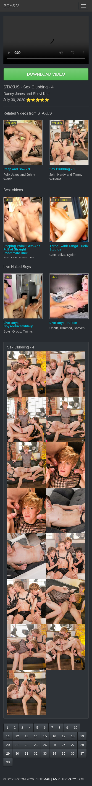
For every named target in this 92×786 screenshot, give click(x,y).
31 (26, 753)
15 (45, 736)
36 (73, 753)
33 (45, 753)
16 (54, 736)
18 (73, 736)
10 (75, 727)
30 (17, 753)
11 (8, 736)
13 (26, 736)
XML (82, 779)
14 (36, 736)
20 (8, 745)
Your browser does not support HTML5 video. (46, 40)
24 (45, 745)
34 (54, 753)
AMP (56, 779)
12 (17, 736)
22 (26, 745)
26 (63, 745)
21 (17, 745)
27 (73, 745)
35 (63, 753)
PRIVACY (69, 779)
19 (82, 736)
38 (8, 762)
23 (36, 745)
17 (63, 736)
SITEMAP (43, 779)
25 (54, 745)
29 (8, 753)
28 (82, 745)
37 (82, 753)
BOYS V (11, 6)
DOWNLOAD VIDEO (46, 74)
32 (36, 753)
